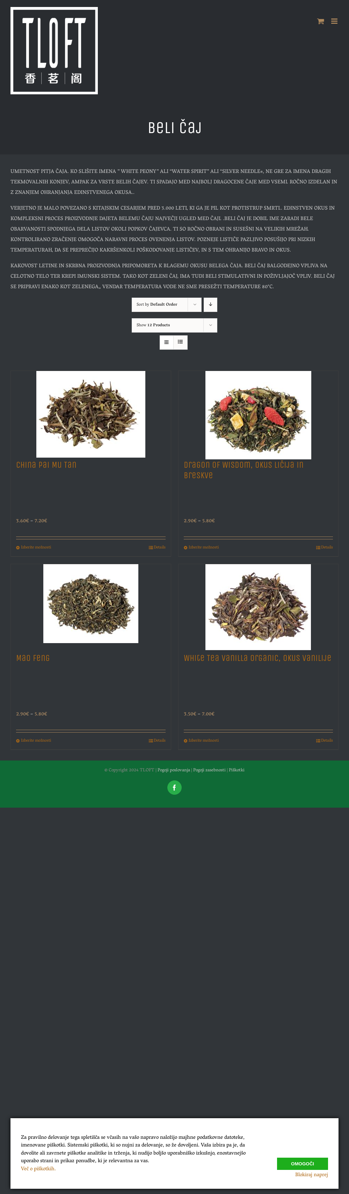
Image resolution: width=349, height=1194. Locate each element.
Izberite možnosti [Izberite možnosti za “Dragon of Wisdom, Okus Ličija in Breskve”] (204, 548)
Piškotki (237, 770)
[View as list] (180, 342)
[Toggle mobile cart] (320, 21)
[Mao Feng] (91, 605)
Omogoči (302, 1160)
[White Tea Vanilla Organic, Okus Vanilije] (259, 605)
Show (153, 325)
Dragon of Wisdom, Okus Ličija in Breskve (244, 470)
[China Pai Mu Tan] (91, 412)
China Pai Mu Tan (46, 465)
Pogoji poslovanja (174, 770)
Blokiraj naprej (311, 1175)
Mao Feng (33, 658)
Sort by (157, 305)
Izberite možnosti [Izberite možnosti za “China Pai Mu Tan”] (36, 548)
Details (160, 548)
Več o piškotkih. (38, 1169)
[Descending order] (210, 305)
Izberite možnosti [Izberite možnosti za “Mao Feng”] (36, 741)
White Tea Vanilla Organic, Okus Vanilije (258, 658)
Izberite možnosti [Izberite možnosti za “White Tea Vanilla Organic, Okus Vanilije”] (204, 741)
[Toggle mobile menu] (335, 21)
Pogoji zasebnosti (209, 770)
